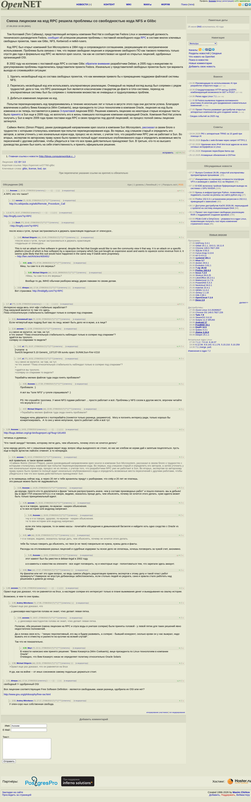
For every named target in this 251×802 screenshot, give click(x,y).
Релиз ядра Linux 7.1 (206, 96)
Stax (30, 570)
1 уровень (139, 184)
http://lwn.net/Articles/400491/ (33, 256)
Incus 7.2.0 (201, 273)
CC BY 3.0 (20, 162)
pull (209, 347)
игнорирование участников (157, 712)
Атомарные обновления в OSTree (218, 155)
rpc (44, 168)
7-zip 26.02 (200, 268)
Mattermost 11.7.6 (204, 280)
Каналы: (193, 50)
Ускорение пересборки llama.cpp (217, 151)
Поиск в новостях (198, 60)
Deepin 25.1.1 (202, 334)
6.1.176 (216, 344)
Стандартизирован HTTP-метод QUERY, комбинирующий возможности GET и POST (214, 90)
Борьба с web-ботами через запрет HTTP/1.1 (224, 140)
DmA (18, 223)
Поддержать (228, 799)
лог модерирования (177, 712)
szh (29, 535)
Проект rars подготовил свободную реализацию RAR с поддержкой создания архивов (217, 213)
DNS (199, 26)
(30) (21, 184)
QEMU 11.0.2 (202, 290)
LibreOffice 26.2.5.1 (205, 278)
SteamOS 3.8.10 (203, 317)
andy (30, 263)
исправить (167, 152)
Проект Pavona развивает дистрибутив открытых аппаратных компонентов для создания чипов (218, 110)
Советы (218, 127)
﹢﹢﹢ (48, 191)
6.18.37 (212, 342)
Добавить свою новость (202, 66)
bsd (40, 168)
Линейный (151, 184)
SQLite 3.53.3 (202, 250)
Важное (218, 76)
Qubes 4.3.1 (201, 330)
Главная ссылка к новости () (42, 156)
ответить (40, 191)
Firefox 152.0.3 (203, 270)
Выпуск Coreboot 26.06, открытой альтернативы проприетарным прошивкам (217, 173)
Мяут (30, 648)
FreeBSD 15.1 (202, 325)
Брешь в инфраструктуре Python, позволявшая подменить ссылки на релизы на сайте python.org (217, 193)
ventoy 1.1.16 (202, 292)
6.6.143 (207, 344)
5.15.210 (225, 344)
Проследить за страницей (16, 799)
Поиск (184, 4)
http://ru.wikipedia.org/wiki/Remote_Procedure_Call (37, 203)
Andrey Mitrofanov (25, 603)
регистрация (228, 1)
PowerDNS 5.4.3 (203, 282)
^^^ (49, 200)
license (32, 168)
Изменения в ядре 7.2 (199, 351)
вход (219, 1)
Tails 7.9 (199, 315)
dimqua (25, 288)
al (10, 304)
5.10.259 (235, 344)
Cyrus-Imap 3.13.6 (204, 253)
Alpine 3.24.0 (202, 332)
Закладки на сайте (12, 796)
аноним (20, 329)
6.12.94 (199, 344)
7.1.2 (197, 342)
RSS (181, 184)
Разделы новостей (199, 53)
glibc (24, 168)
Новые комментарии (200, 63)
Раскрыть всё (170, 184)
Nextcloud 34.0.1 (203, 285)
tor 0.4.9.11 (200, 255)
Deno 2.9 (200, 300)
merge (203, 347)
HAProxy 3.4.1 (202, 243)
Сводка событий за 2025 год (204, 116)
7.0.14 (205, 342)
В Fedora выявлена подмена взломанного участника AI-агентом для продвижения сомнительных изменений (219, 103)
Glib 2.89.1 (200, 295)
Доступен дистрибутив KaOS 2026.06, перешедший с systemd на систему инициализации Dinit (219, 206)
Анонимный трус (24, 319)
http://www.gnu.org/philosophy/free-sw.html (27, 694)
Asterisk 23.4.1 (202, 287)
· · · (54, 191)
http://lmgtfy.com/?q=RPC (18, 216)
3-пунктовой (67, 111)
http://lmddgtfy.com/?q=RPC (47, 291)
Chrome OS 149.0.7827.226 (209, 312)
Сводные (216, 53)
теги (191, 4)
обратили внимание (97, 63)
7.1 (197, 347)
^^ (45, 200)
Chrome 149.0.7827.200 (207, 248)
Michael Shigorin (29, 237)
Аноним (13, 191)
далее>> (243, 302)
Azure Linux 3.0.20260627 (208, 310)
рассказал (148, 127)
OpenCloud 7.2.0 (204, 297)
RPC (143, 37)
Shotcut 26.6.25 (203, 275)
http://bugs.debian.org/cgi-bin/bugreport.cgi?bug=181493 (35, 433)
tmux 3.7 (199, 260)
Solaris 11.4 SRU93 (205, 320)
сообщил (53, 37)
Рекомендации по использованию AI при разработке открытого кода (214, 84)
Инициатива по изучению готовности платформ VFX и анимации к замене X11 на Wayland (217, 180)
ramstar (19, 200)
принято (16, 114)
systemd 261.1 (202, 258)
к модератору (68, 191)
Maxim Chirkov (241, 796)
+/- (159, 184)
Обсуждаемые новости (218, 166)
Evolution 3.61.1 (203, 265)
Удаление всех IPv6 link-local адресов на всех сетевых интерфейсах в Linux (219, 145)
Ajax (129, 184)
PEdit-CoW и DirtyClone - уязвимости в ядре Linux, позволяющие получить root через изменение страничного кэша (219, 221)
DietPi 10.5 (200, 327)
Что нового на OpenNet (202, 56)
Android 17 (201, 322)
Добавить (214, 799)
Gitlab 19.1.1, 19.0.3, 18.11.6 (209, 245)
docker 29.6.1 (202, 263)
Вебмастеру (243, 799)
